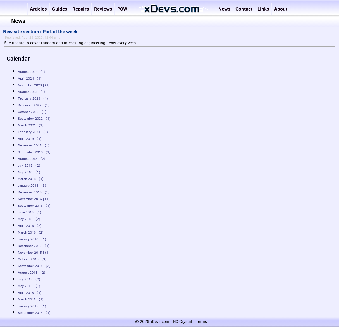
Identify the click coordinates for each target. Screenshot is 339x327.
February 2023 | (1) (33, 98)
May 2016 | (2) (29, 219)
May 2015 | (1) (29, 286)
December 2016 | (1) (33, 192)
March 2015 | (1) (31, 299)
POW (122, 9)
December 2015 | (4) (33, 246)
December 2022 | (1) (33, 105)
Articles (38, 9)
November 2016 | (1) (34, 199)
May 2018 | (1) (29, 172)
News (224, 9)
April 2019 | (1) (30, 138)
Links (263, 9)
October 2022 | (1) (32, 112)
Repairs (80, 9)
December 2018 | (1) (33, 145)
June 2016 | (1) (29, 212)
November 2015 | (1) (34, 252)
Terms (201, 321)
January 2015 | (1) (32, 306)
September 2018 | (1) (34, 152)
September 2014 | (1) (34, 313)
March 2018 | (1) (31, 179)
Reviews (103, 9)
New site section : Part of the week (40, 31)
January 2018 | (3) (32, 185)
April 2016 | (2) (30, 225)
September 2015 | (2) (34, 266)
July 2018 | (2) (29, 165)
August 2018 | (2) (31, 159)
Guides (59, 9)
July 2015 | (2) (29, 279)
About (280, 9)
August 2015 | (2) (31, 272)
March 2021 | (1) (31, 125)
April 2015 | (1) (30, 292)
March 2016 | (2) (31, 232)
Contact (243, 9)
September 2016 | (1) (34, 205)
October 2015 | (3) (32, 259)
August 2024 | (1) (31, 71)
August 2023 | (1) (31, 92)
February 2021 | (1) (33, 132)
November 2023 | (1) (34, 85)
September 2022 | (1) (34, 118)
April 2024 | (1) (30, 78)
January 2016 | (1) (32, 239)
